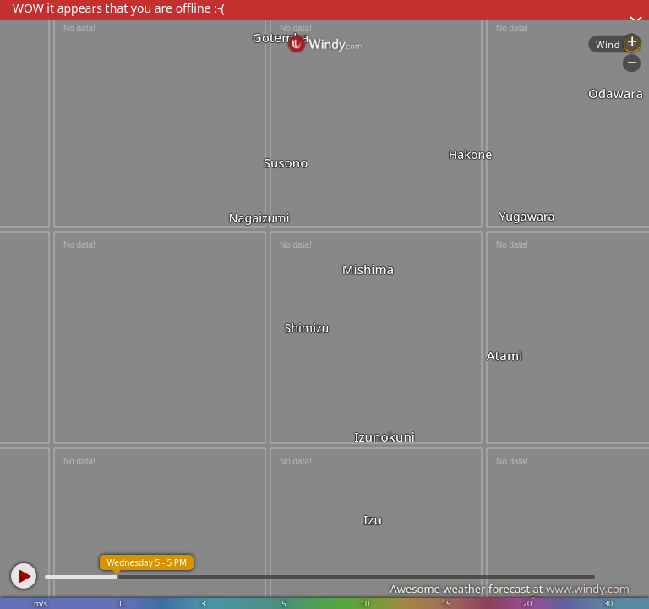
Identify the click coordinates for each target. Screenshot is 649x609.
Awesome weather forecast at (510, 588)
